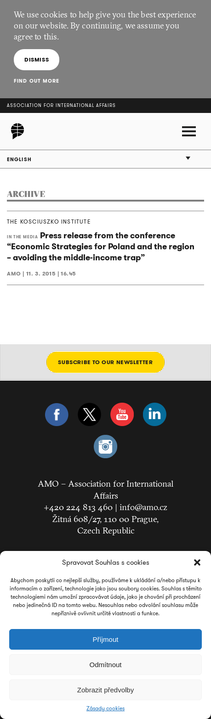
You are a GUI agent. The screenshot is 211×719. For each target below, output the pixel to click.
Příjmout (106, 639)
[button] (197, 562)
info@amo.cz (143, 506)
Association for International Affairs (61, 105)
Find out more (36, 80)
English (19, 159)
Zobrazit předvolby (105, 690)
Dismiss (36, 59)
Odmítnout (105, 664)
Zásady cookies (105, 708)
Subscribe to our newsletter (105, 362)
